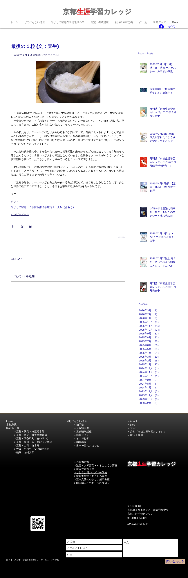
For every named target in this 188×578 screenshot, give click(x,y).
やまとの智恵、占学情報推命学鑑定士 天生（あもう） (43, 207)
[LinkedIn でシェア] (30, 226)
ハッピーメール (20, 214)
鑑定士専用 (136, 435)
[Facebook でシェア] (13, 226)
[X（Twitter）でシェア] (22, 226)
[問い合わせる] (175, 561)
